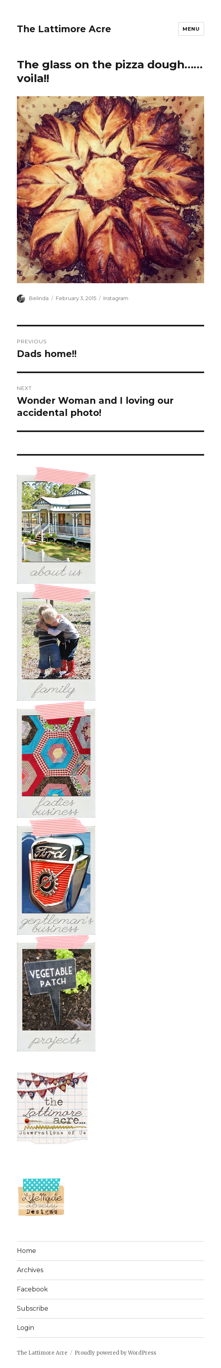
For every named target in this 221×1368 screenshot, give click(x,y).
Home (26, 1250)
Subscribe (32, 1308)
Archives (30, 1270)
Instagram (115, 298)
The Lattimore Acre (64, 29)
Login (25, 1327)
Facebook (32, 1289)
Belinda (39, 298)
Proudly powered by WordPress (115, 1353)
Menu (191, 29)
